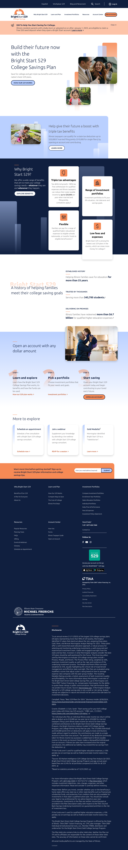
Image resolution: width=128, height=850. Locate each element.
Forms (50, 532)
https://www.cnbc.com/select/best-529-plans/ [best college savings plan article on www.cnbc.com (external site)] (70, 713)
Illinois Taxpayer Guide (56, 535)
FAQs (16, 535)
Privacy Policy (86, 588)
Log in (113, 4)
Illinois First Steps (54, 503)
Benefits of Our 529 (21, 493)
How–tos (51, 528)
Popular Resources (20, 528)
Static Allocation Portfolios (91, 500)
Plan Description (87, 606)
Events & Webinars (20, 542)
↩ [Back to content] (89, 713)
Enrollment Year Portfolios (91, 497)
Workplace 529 (59, 4)
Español (45, 4)
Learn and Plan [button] (56, 14)
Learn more (77, 30)
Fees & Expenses (88, 510)
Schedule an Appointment (23, 549)
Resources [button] (85, 14)
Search (95, 4)
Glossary (17, 546)
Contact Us (86, 530)
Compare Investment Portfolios (93, 493)
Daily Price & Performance (91, 507)
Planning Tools (19, 532)
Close (113, 25)
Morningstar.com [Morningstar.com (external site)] (85, 688)
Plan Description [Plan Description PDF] (95, 781)
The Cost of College (55, 500)
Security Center (87, 603)
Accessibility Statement (89, 595)
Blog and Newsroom (78, 4)
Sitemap (84, 599)
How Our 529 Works (23, 83)
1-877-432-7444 (91, 525)
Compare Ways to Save (56, 497)
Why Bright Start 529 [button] (40, 14)
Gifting (16, 539)
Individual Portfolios (89, 503)
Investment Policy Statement (92, 514)
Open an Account (111, 14)
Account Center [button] (98, 14)
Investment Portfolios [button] (71, 14)
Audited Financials (87, 592)
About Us (17, 500)
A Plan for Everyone (21, 497)
